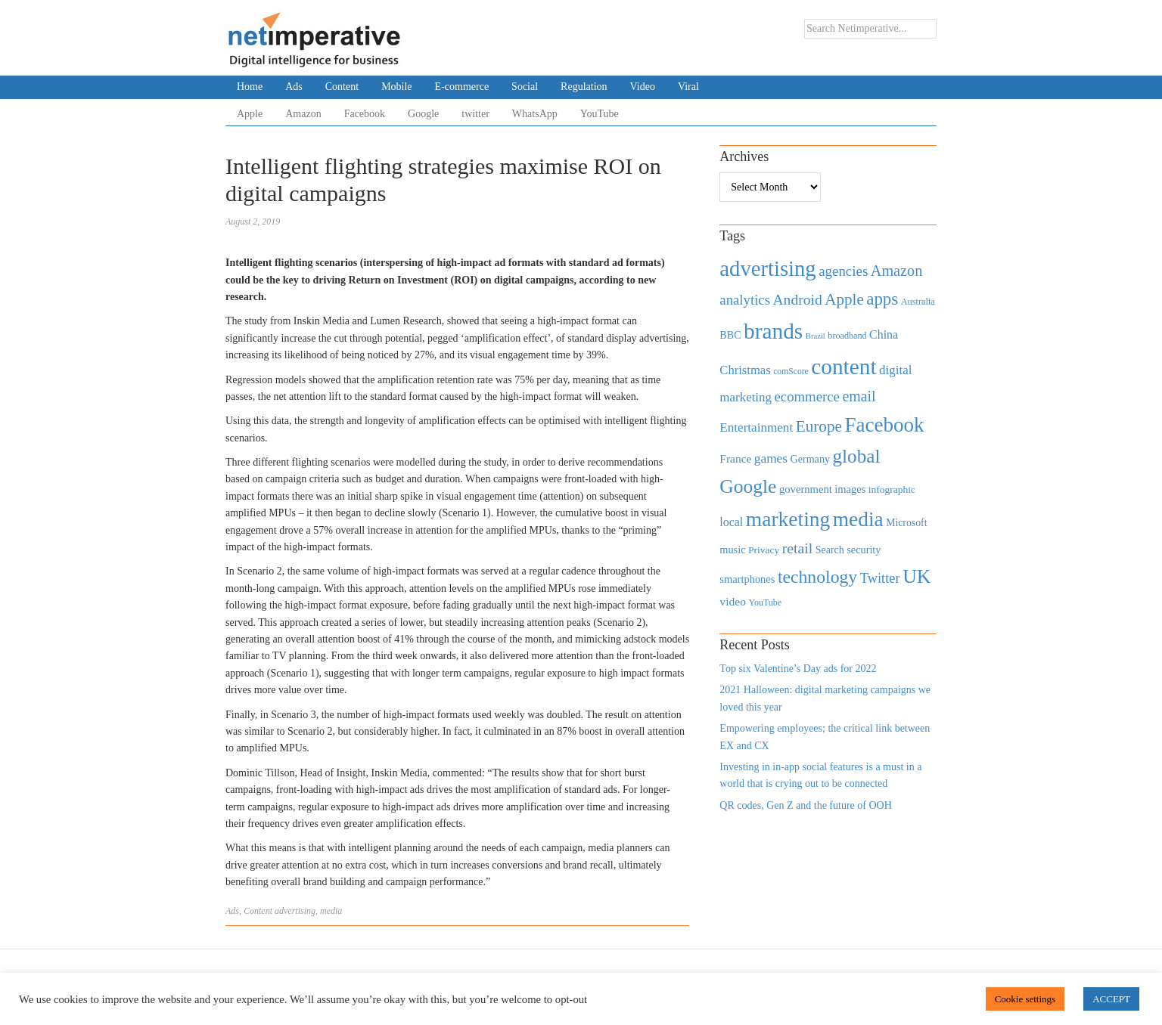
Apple (250, 113)
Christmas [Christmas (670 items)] (744, 370)
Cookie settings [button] (1025, 999)
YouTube (599, 113)
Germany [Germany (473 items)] (810, 459)
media (331, 911)
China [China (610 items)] (883, 334)
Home (250, 86)
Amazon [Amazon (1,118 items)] (897, 270)
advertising (295, 911)
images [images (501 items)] (849, 489)
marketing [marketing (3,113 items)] (788, 519)
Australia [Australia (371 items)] (918, 301)
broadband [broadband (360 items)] (847, 335)
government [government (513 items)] (805, 489)
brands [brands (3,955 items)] (773, 331)
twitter (475, 113)
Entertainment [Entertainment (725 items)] (756, 427)
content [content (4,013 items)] (843, 367)
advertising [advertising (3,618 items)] (767, 268)
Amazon (303, 113)
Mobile (396, 86)
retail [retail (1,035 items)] (797, 548)
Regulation (584, 86)
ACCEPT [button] (1111, 999)
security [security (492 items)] (864, 549)
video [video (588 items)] (732, 601)
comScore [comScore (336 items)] (791, 371)
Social (524, 86)
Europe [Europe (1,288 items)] (819, 426)
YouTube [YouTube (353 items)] (765, 602)
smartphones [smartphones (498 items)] (747, 579)
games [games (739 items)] (771, 458)
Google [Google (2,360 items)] (747, 486)
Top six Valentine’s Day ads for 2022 (797, 668)
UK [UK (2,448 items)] (917, 576)
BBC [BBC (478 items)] (730, 335)
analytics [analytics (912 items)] (744, 300)
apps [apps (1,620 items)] (882, 299)
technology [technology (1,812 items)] (817, 577)
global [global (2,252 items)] (857, 456)
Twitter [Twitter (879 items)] (880, 578)
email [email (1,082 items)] (858, 396)
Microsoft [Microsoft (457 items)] (906, 522)
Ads (294, 86)
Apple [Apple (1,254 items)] (844, 299)
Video (642, 86)
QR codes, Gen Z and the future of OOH (805, 805)
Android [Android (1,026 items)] (797, 300)
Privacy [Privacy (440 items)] (763, 550)
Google (423, 113)
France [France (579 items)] (735, 458)
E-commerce (462, 86)
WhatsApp (535, 113)
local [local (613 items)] (731, 522)
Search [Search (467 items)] (830, 550)
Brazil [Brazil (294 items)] (815, 336)
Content (342, 86)
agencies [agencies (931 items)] (843, 271)
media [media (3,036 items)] (858, 519)
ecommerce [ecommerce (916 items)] (807, 396)
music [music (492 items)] (732, 549)
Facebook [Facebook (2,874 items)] (884, 424)
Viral (688, 86)
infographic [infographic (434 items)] (891, 489)
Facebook (364, 113)
